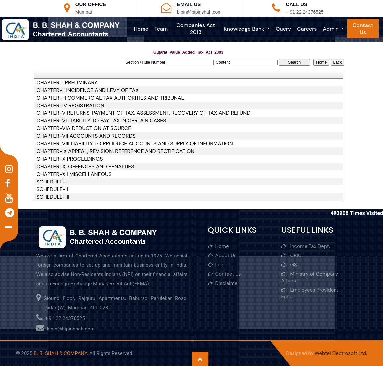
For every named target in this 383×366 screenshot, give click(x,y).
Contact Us (363, 29)
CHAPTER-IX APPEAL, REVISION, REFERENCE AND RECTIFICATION (115, 151)
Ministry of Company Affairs (309, 277)
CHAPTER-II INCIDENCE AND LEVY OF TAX (87, 90)
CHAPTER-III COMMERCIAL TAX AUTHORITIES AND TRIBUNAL (110, 98)
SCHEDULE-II (52, 189)
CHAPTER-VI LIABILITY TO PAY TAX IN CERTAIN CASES (101, 120)
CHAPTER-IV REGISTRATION (70, 105)
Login (218, 264)
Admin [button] (331, 28)
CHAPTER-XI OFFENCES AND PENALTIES (85, 166)
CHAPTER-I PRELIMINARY (66, 82)
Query (283, 28)
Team (161, 28)
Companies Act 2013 (195, 29)
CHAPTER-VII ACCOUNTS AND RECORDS (86, 136)
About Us (222, 255)
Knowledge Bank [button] (245, 28)
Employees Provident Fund (309, 293)
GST (290, 264)
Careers (307, 28)
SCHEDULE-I (51, 181)
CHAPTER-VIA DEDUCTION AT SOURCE (83, 128)
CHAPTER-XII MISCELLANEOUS (74, 174)
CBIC (291, 255)
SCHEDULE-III (52, 197)
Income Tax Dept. (305, 246)
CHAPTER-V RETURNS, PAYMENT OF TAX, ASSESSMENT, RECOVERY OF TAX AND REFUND (143, 113)
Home (141, 28)
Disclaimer (223, 283)
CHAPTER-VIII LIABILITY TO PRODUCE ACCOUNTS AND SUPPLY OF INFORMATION (134, 143)
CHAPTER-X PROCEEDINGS (69, 159)
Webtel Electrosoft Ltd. (341, 353)
